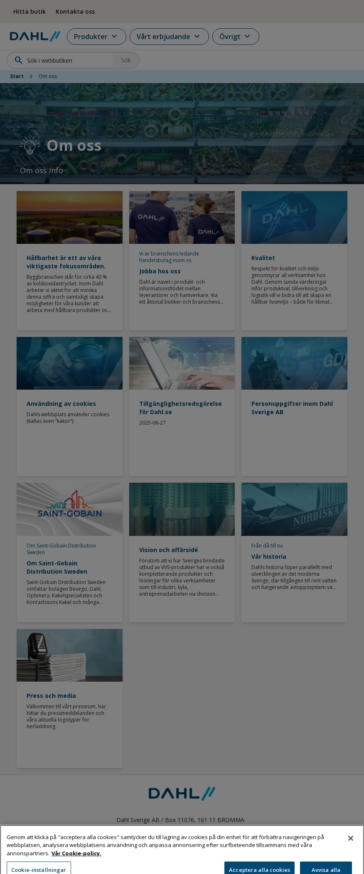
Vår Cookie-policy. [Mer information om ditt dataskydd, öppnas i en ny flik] (76, 860)
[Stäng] (351, 845)
